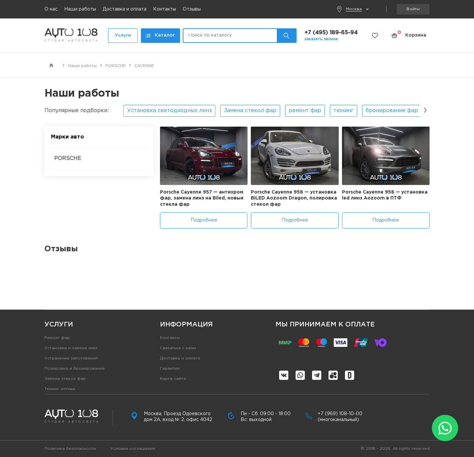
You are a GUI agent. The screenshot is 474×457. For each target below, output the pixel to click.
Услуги (123, 35)
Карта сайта (173, 379)
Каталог (160, 35)
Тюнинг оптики (59, 389)
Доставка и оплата (124, 9)
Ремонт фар (57, 338)
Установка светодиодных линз (169, 110)
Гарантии (170, 368)
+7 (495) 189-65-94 (330, 32)
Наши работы (80, 9)
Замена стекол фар (250, 110)
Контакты (164, 9)
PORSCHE (67, 158)
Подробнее (204, 220)
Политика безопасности (70, 448)
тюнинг (343, 110)
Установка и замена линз (70, 348)
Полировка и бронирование (74, 368)
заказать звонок (321, 39)
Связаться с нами (178, 348)
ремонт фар (305, 110)
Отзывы (192, 9)
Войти (413, 9)
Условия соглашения (132, 448)
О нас (51, 9)
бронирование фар (392, 110)
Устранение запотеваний (71, 358)
